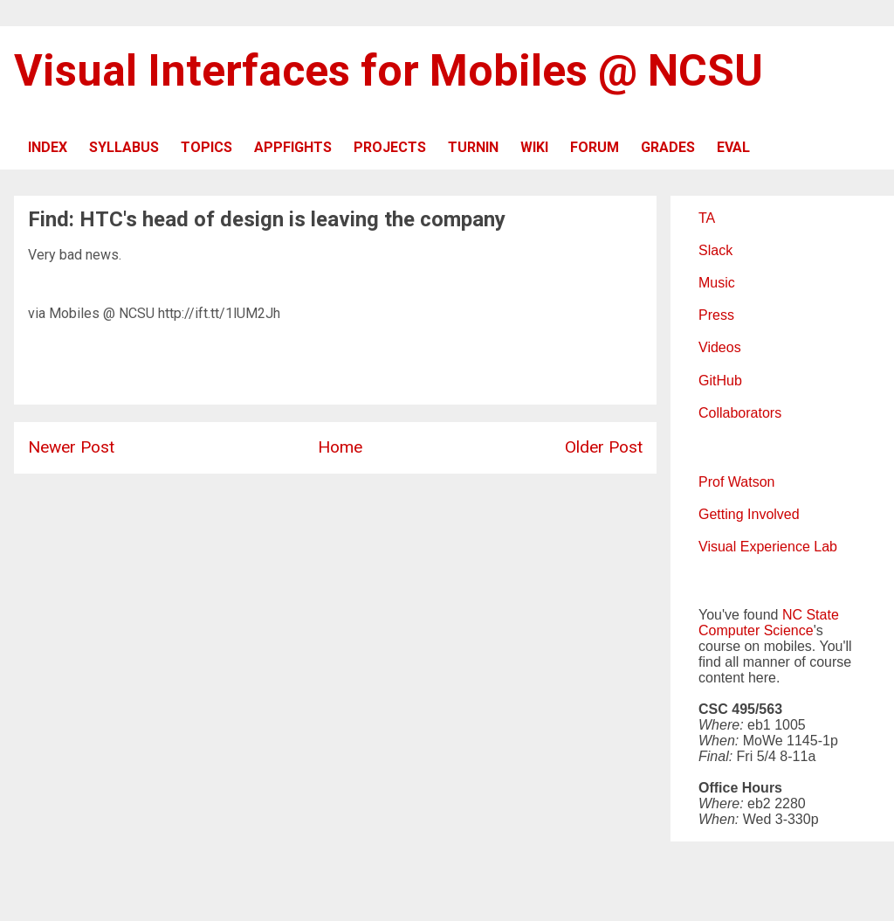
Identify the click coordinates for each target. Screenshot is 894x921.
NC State (810, 614)
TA (706, 218)
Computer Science (756, 630)
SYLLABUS (124, 147)
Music (716, 282)
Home (340, 447)
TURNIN (473, 147)
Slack (715, 250)
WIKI (534, 147)
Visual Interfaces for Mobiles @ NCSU (388, 70)
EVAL (733, 147)
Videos (719, 347)
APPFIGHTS (293, 147)
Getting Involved (749, 514)
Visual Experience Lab (767, 546)
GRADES (668, 147)
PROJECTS (390, 147)
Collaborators (739, 412)
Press (716, 315)
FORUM (594, 147)
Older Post (604, 447)
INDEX (47, 147)
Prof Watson (736, 481)
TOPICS (206, 147)
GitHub (720, 380)
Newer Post (71, 447)
